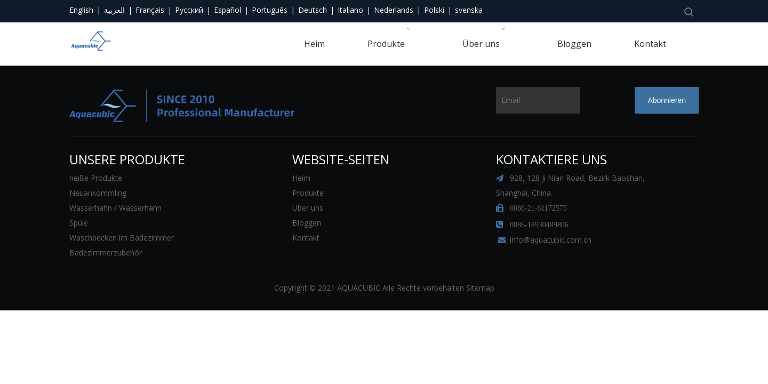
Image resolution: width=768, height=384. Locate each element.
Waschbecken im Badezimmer (121, 238)
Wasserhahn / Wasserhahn (115, 208)
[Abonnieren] (667, 100)
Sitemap (480, 288)
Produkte (308, 193)
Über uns (307, 208)
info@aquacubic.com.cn (550, 240)
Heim (301, 178)
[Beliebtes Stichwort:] (689, 11)
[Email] (538, 100)
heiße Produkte (95, 178)
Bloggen (306, 223)
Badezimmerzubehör (105, 252)
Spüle (78, 223)
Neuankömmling (97, 193)
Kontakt (305, 238)
